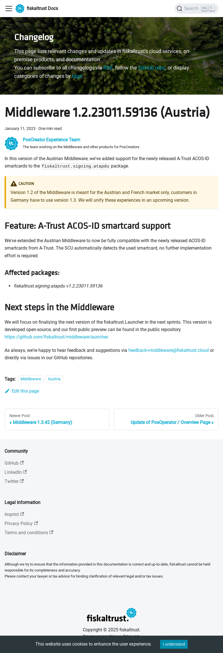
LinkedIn (16, 472)
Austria (54, 379)
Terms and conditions (29, 532)
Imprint (14, 514)
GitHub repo (151, 68)
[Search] (196, 8)
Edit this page (22, 391)
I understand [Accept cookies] (174, 644)
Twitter (14, 481)
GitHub (14, 463)
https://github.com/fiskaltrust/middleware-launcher (56, 337)
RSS (108, 68)
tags (77, 76)
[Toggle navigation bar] (9, 8)
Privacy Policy (21, 523)
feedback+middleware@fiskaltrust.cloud (168, 350)
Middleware (30, 379)
